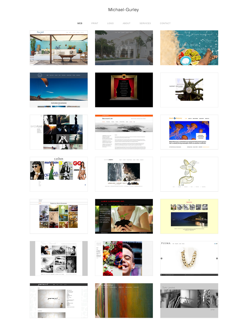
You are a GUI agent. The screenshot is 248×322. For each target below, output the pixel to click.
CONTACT (165, 23)
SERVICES (145, 23)
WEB (79, 23)
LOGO (110, 23)
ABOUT (126, 23)
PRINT (94, 23)
